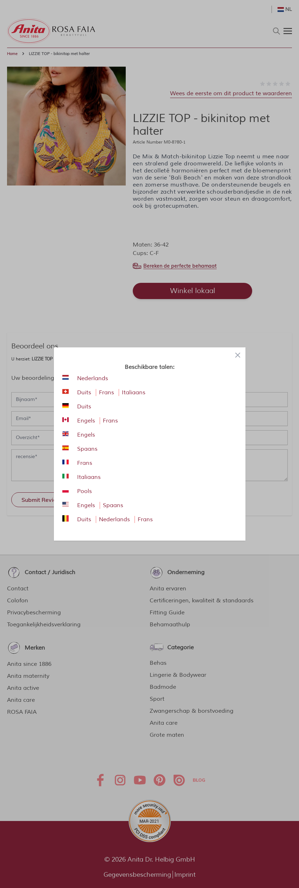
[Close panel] (237, 355)
